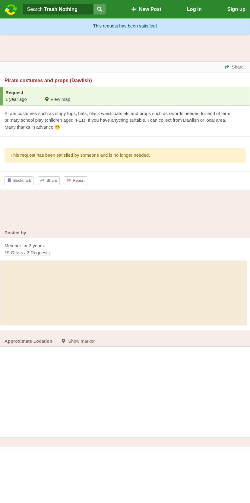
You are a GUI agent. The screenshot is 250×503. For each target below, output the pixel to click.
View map (57, 99)
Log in (194, 9)
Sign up (236, 9)
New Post (146, 9)
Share (48, 180)
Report (76, 180)
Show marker (81, 341)
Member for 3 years (125, 249)
